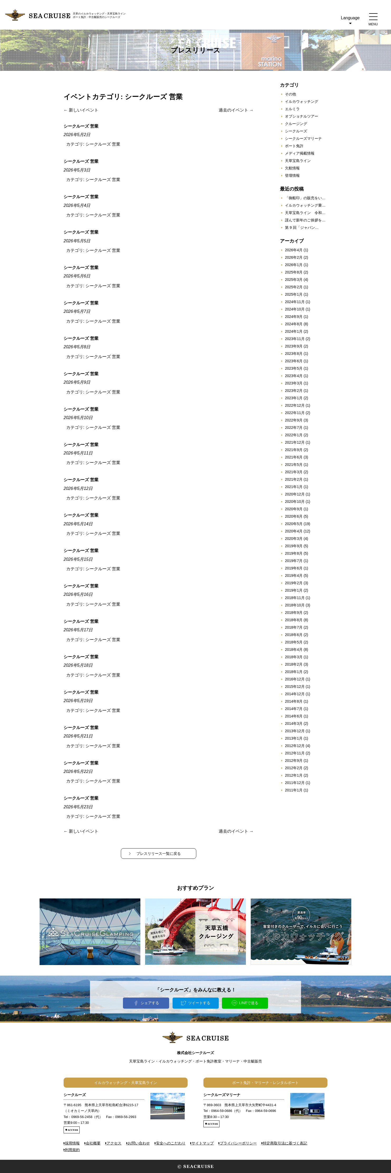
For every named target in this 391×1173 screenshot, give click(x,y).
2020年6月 (294, 516)
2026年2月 (294, 257)
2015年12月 (295, 686)
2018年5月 (294, 642)
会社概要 (93, 1143)
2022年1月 (294, 435)
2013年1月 (294, 738)
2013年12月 (295, 731)
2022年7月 (294, 427)
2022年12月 (295, 405)
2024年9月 (294, 316)
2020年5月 (294, 524)
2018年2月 (294, 664)
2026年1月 (294, 265)
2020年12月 (295, 494)
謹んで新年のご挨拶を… (305, 220)
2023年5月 (294, 368)
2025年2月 (294, 287)
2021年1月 (294, 487)
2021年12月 (295, 442)
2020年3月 (294, 538)
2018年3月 (294, 657)
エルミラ (292, 109)
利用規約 (72, 1150)
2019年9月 (294, 546)
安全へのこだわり (170, 1143)
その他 (290, 94)
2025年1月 (294, 294)
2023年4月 (294, 376)
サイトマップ (203, 1143)
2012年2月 (294, 768)
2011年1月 (294, 790)
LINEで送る (248, 1003)
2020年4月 (294, 531)
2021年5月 (294, 464)
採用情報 (72, 1143)
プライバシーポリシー (238, 1143)
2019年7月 (294, 561)
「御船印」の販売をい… (305, 198)
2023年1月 (294, 398)
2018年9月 (294, 612)
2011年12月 (295, 783)
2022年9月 (294, 420)
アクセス (114, 1143)
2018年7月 (294, 627)
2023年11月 (295, 339)
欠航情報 (292, 168)
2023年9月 (294, 346)
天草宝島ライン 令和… (305, 213)
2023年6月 (294, 361)
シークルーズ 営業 (102, 144)
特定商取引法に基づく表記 (285, 1143)
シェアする (150, 1003)
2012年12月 (295, 746)
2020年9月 (294, 509)
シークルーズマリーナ (303, 138)
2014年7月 (294, 709)
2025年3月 (294, 279)
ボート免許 (294, 146)
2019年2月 (294, 583)
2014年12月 (295, 694)
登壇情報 (292, 175)
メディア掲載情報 (299, 153)
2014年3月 (294, 723)
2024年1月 (294, 331)
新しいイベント (81, 110)
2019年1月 (294, 590)
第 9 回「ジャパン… (302, 227)
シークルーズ (296, 131)
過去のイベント (236, 110)
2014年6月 (294, 716)
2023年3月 (294, 383)
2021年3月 (294, 472)
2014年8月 (294, 701)
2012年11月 (295, 753)
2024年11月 (295, 302)
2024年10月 (295, 309)
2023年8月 (294, 353)
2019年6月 (294, 568)
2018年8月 (294, 620)
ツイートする (199, 1003)
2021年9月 (294, 450)
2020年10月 (295, 501)
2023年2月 (294, 390)
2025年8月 (294, 272)
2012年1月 (294, 775)
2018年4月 (294, 649)
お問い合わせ (139, 1143)
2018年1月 (294, 672)
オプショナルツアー (301, 116)
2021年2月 (294, 479)
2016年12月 (295, 679)
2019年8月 (294, 553)
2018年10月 (295, 605)
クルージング (296, 124)
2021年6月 (294, 457)
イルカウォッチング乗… (305, 205)
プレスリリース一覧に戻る (158, 853)
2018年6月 (294, 635)
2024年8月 (294, 324)
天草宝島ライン (298, 161)
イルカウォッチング (301, 101)
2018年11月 (295, 598)
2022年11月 (295, 413)
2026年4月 (294, 250)
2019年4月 (294, 575)
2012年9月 (294, 760)
